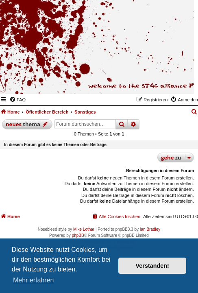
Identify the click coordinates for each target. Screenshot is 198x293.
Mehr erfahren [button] (33, 280)
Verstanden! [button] (152, 265)
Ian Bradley (150, 229)
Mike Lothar (83, 229)
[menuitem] (17, 100)
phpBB (78, 235)
